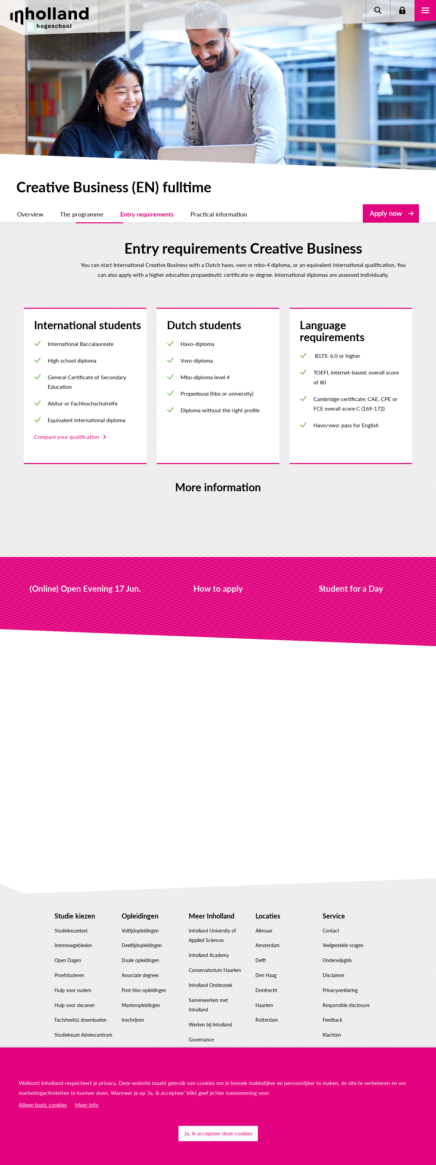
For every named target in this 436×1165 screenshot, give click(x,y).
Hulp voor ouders (72, 990)
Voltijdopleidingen (140, 930)
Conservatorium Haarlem (215, 970)
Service (334, 916)
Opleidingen (140, 916)
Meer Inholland (211, 916)
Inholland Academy (209, 955)
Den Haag (266, 975)
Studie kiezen (74, 916)
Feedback (332, 1020)
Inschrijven (133, 1020)
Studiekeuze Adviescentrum (83, 1035)
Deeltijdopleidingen (142, 945)
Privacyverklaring (340, 990)
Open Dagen (67, 960)
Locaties (267, 916)
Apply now (386, 213)
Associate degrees (140, 975)
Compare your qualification (66, 436)
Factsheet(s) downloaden (80, 1020)
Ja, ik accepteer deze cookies (218, 1133)
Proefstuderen (69, 975)
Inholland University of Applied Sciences (212, 935)
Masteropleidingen (141, 1005)
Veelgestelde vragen (343, 945)
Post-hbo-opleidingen (144, 990)
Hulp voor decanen (74, 1005)
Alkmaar (263, 930)
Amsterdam (267, 945)
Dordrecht (266, 990)
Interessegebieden (73, 945)
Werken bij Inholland (210, 1024)
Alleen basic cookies (43, 1104)
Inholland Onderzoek (210, 985)
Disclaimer (333, 975)
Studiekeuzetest (71, 930)
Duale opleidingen (140, 960)
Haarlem (264, 1005)
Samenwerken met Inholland (208, 1005)
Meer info (86, 1104)
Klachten (332, 1035)
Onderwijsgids (337, 960)
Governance (201, 1039)
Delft (260, 960)
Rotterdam (266, 1020)
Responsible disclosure (346, 1005)
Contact (331, 930)
